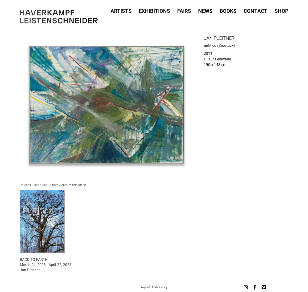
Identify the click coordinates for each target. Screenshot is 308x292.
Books (228, 10)
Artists (121, 10)
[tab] (34, 185)
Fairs (184, 10)
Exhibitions (154, 10)
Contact (255, 10)
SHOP (281, 10)
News (205, 10)
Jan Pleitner (219, 38)
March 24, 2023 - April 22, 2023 (45, 265)
